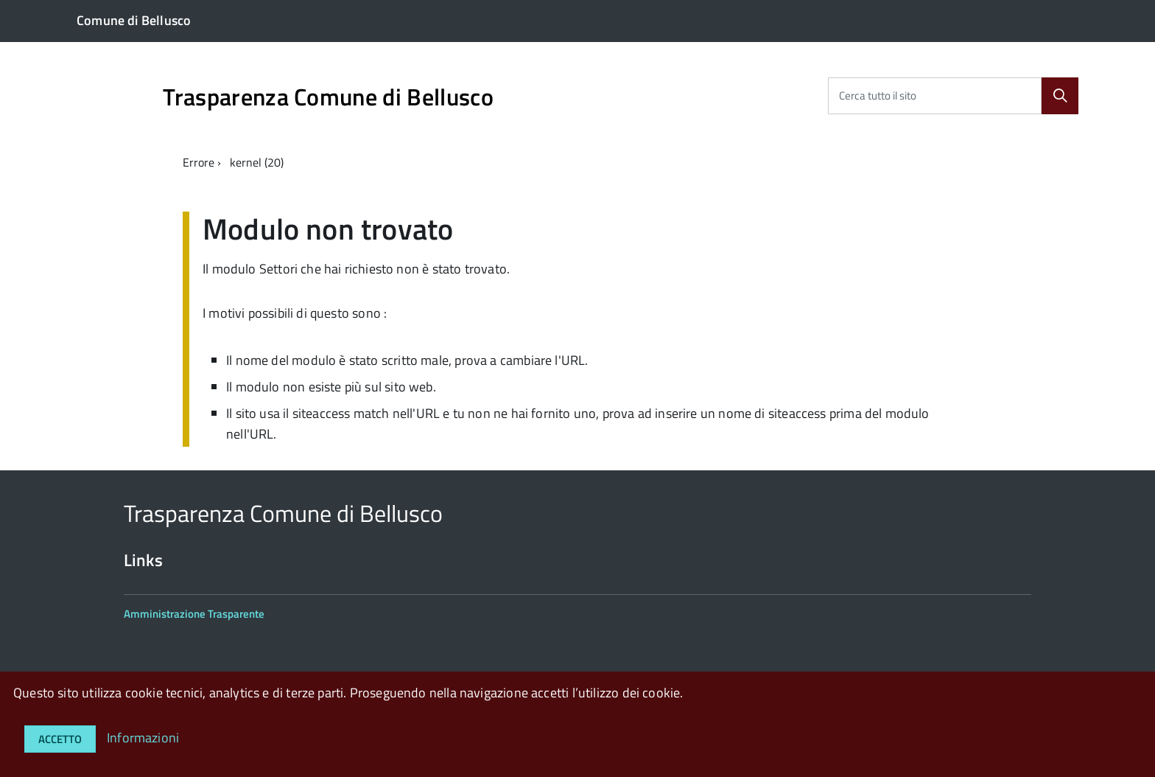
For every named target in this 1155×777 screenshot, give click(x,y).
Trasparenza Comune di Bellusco (328, 96)
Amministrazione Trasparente (194, 613)
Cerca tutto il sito (877, 95)
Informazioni (143, 738)
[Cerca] (1060, 95)
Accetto (60, 739)
